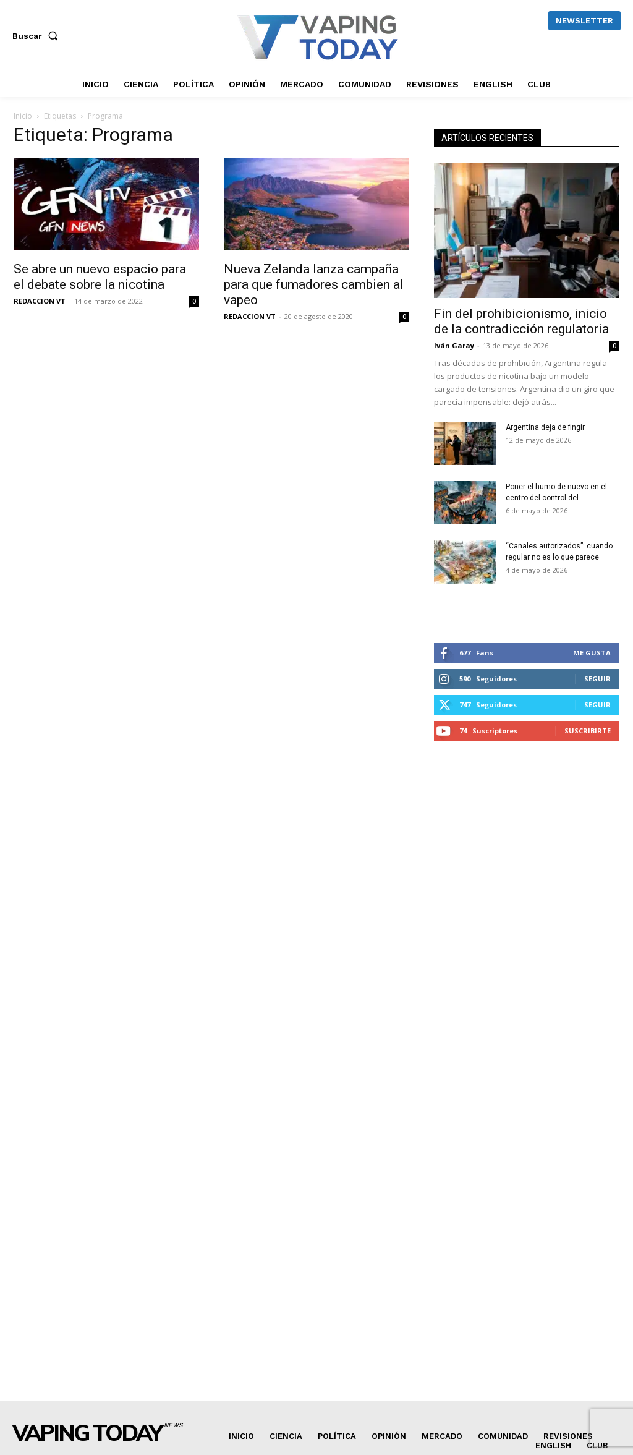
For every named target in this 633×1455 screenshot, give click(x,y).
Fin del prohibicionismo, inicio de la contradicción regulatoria (521, 321)
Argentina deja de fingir (545, 427)
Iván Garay (454, 345)
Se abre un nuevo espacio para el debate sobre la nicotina (100, 277)
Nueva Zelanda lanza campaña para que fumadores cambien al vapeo (314, 284)
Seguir (597, 678)
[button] (37, 36)
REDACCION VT (40, 300)
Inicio (23, 116)
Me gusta (592, 652)
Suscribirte (587, 730)
